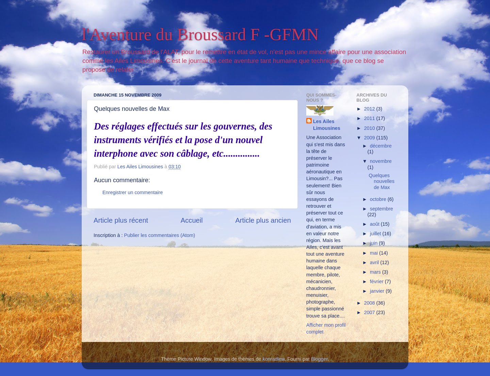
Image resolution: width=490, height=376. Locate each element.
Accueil (192, 220)
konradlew (274, 359)
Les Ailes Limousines (326, 125)
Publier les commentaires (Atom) (159, 235)
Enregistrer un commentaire (132, 192)
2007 (370, 312)
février (377, 281)
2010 (370, 128)
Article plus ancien (263, 220)
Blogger (319, 359)
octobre (379, 199)
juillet (376, 233)
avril (375, 262)
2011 (370, 118)
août (375, 224)
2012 (370, 109)
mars (376, 272)
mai (374, 253)
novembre (381, 161)
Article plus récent (121, 220)
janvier (378, 291)
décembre (381, 146)
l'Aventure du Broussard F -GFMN (200, 34)
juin (374, 243)
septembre (381, 208)
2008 (370, 303)
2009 (370, 137)
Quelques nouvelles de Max (381, 181)
